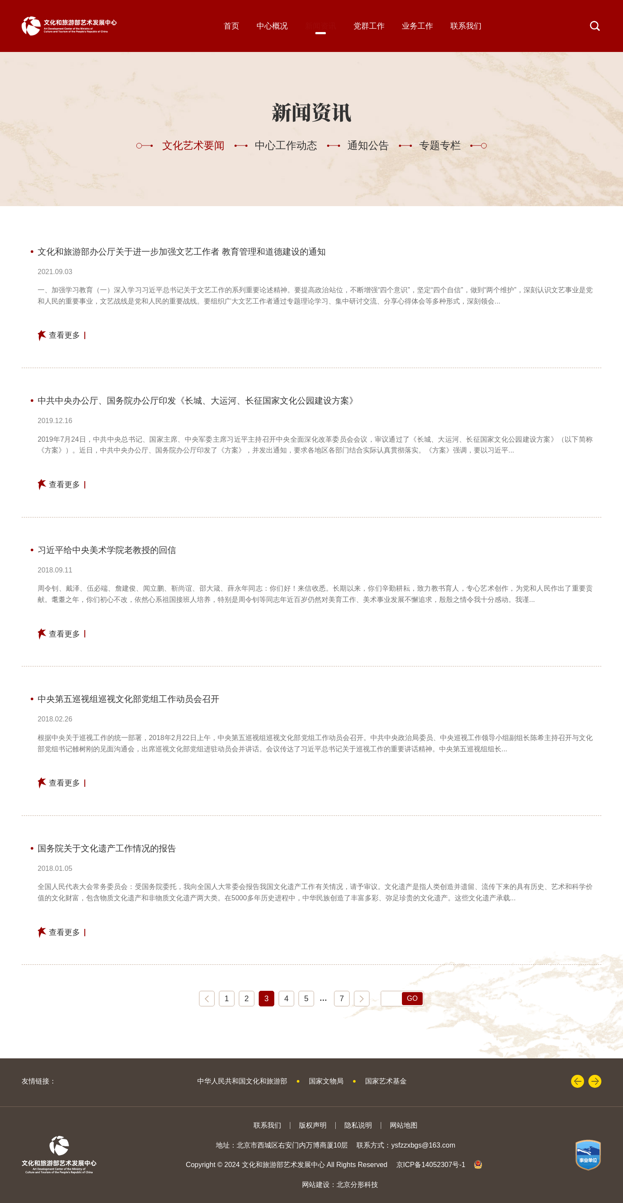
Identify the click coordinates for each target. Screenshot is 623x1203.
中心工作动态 (286, 145)
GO (412, 998)
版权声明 (313, 1125)
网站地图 (403, 1125)
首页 (231, 26)
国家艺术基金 (386, 1081)
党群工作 (369, 26)
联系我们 (466, 26)
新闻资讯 (320, 26)
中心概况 (272, 26)
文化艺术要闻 (193, 145)
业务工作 (417, 26)
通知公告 (368, 145)
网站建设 (316, 1184)
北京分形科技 (357, 1184)
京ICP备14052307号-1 (431, 1164)
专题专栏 (440, 145)
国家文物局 (326, 1081)
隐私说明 (358, 1125)
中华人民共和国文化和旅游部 (242, 1081)
